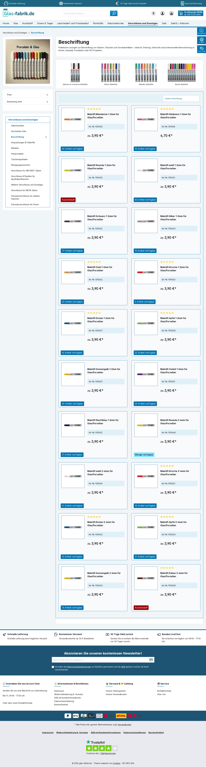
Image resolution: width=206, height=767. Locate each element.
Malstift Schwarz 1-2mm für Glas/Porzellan (102, 218)
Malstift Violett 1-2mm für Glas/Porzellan (173, 371)
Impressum (59, 691)
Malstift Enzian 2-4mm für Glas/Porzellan (101, 524)
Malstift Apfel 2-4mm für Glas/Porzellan (173, 524)
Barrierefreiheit (61, 705)
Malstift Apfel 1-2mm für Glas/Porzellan (173, 320)
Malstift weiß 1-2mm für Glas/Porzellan (172, 167)
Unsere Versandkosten (116, 694)
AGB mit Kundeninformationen (67, 698)
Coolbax (116, 763)
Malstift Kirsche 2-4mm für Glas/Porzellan (174, 473)
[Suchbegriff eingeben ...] (86, 13)
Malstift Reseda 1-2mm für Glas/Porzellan (101, 167)
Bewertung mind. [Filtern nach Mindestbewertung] (28, 101)
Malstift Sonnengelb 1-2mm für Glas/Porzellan (103, 371)
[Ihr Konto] (162, 13)
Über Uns (161, 694)
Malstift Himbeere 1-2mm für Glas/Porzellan (175, 116)
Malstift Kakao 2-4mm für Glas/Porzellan (174, 575)
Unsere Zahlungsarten (116, 691)
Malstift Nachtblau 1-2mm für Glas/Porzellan (103, 422)
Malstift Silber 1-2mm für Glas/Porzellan (173, 218)
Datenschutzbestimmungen (79, 667)
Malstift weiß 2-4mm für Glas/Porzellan (100, 473)
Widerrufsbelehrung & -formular (68, 694)
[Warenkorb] (171, 13)
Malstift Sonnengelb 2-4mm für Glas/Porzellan (104, 575)
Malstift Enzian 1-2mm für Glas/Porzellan (101, 320)
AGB (123, 667)
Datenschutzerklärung (64, 701)
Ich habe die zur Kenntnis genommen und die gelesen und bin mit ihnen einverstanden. (102, 668)
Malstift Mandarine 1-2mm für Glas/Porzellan (103, 116)
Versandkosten (124, 725)
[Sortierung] (181, 98)
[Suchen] (114, 13)
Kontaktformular (25, 703)
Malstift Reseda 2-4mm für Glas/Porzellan (174, 422)
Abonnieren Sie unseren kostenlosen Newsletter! (103, 653)
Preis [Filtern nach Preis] (28, 94)
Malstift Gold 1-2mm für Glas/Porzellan (99, 269)
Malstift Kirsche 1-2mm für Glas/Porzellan (174, 269)
